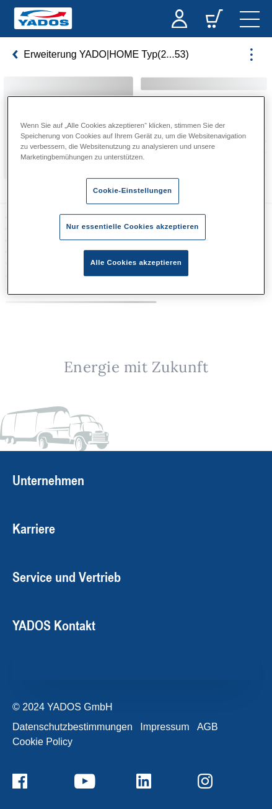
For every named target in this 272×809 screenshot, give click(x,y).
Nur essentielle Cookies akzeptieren (132, 226)
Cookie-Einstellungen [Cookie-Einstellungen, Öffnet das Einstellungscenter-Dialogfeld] (132, 190)
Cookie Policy (42, 741)
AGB (207, 727)
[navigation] (249, 18)
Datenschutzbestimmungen (72, 727)
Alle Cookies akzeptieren (136, 262)
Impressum (164, 727)
